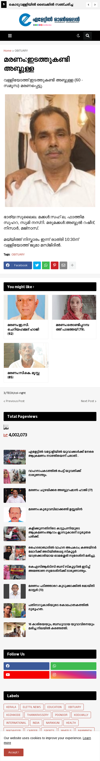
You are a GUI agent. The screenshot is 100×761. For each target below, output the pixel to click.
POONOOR (61, 715)
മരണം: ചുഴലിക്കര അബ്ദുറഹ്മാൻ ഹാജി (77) (60, 490)
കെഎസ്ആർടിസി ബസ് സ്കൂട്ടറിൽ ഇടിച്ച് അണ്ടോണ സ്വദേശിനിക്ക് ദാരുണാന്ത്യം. (59, 569)
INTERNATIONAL (16, 723)
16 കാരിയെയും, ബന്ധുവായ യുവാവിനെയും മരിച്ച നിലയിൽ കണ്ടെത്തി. (61, 626)
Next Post (87, 401)
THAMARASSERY (38, 715)
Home (8, 50)
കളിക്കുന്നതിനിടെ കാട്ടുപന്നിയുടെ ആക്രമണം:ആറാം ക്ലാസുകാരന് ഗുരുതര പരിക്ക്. (59, 532)
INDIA (36, 723)
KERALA (11, 707)
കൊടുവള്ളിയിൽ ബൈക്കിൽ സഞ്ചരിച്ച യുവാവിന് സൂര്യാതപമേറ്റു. (41, 5)
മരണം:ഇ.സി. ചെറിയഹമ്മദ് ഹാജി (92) (23, 329)
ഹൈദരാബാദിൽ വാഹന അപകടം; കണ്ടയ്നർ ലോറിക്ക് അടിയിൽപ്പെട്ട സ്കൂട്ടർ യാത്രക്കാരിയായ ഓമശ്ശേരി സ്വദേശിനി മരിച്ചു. (62, 552)
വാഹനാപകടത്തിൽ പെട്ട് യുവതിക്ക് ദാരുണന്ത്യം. (54, 473)
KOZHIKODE (13, 715)
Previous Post (15, 401)
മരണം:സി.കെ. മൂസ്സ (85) (23, 375)
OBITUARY (21, 50)
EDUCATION (54, 707)
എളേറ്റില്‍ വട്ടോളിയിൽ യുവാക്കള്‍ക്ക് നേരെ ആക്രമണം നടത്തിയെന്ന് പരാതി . (61, 454)
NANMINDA (85, 731)
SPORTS (49, 731)
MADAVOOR (13, 731)
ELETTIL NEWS (32, 707)
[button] (88, 4)
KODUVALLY (81, 715)
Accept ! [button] (13, 752)
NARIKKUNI (53, 723)
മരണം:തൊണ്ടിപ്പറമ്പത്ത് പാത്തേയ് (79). (72, 327)
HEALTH (71, 723)
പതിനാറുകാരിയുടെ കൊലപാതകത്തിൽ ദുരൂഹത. (58, 607)
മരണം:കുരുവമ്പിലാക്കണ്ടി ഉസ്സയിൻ (55, 509)
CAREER (32, 731)
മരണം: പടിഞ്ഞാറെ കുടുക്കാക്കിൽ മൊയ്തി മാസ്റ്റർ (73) (61, 588)
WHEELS (66, 731)
